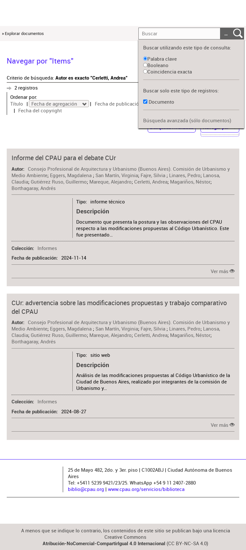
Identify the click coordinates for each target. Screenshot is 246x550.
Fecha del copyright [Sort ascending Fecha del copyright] (40, 110)
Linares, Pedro (185, 175)
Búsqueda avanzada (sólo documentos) (187, 120)
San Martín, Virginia (116, 175)
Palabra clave (160, 59)
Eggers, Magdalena (71, 175)
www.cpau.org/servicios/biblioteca (146, 489)
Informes (47, 248)
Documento (161, 102)
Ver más (219, 271)
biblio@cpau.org (86, 489)
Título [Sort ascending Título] (16, 103)
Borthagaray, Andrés (34, 188)
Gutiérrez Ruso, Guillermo (59, 181)
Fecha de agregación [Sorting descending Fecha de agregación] (54, 103)
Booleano (155, 65)
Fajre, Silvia (154, 175)
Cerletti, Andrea (151, 181)
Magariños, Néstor (190, 181)
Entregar (238, 34)
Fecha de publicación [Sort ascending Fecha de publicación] (118, 103)
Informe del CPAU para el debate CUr (64, 157)
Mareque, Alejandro (110, 181)
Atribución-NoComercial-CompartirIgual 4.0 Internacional (104, 543)
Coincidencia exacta (167, 71)
